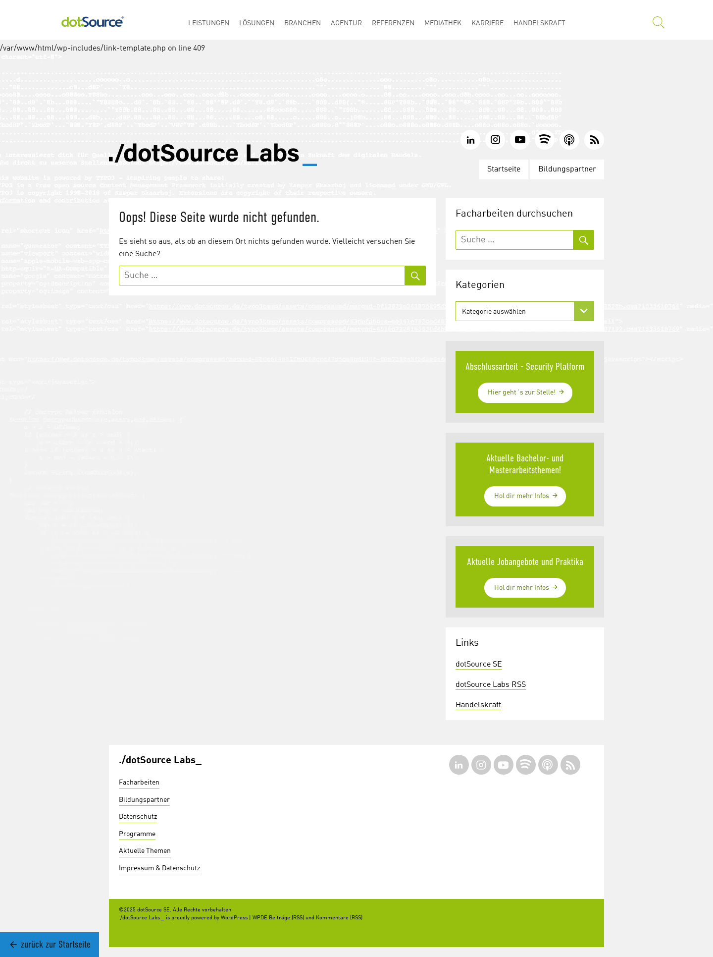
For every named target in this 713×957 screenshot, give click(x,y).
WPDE (260, 918)
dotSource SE (479, 665)
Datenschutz (138, 816)
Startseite (503, 169)
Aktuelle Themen (145, 850)
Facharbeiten (139, 782)
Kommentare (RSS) (339, 918)
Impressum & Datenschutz (159, 868)
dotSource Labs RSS (491, 685)
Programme (137, 834)
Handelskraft (478, 705)
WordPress (234, 918)
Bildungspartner (567, 169)
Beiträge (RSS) (286, 918)
